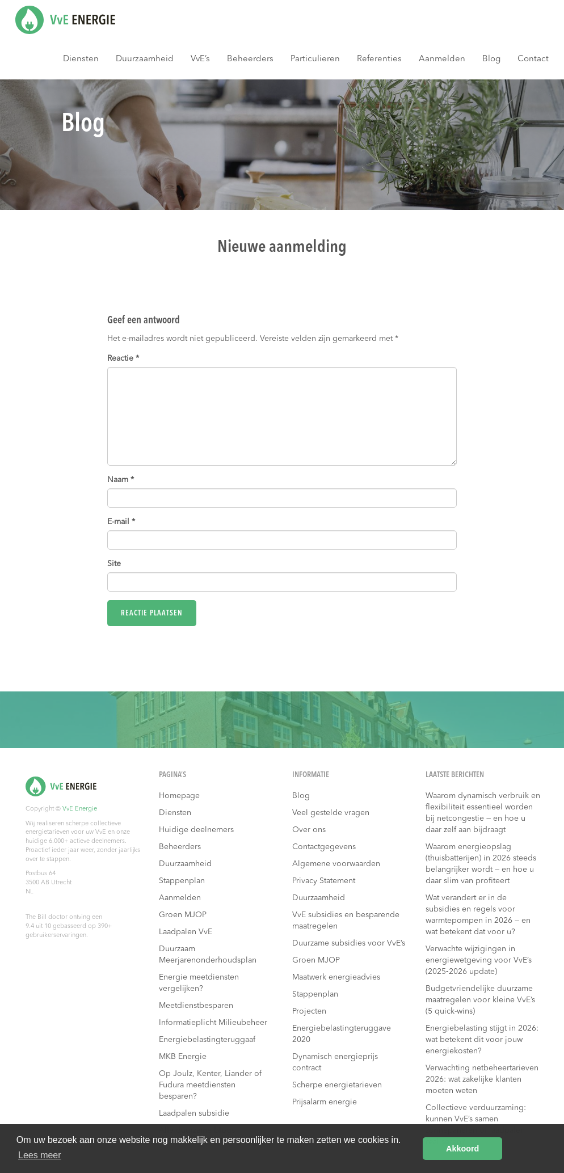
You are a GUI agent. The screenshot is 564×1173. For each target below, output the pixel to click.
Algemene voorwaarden (336, 864)
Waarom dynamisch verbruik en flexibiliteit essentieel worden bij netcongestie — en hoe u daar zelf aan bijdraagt (483, 813)
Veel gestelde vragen (330, 813)
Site (114, 564)
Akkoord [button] (462, 1148)
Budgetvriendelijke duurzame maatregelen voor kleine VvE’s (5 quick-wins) (480, 1000)
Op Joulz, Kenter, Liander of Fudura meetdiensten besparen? (210, 1085)
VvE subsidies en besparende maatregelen (345, 920)
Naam (120, 480)
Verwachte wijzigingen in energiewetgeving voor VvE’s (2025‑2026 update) (479, 960)
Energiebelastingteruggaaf (207, 1040)
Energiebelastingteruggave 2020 (341, 1034)
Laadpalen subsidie (194, 1113)
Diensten (81, 59)
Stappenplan (182, 881)
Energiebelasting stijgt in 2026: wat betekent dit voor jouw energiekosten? (482, 1039)
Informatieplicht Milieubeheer (213, 1023)
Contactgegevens (324, 847)
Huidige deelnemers (196, 830)
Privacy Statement (323, 881)
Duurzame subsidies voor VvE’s (348, 943)
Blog (491, 59)
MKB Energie (183, 1057)
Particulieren (315, 59)
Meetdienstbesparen (196, 1006)
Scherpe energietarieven (337, 1085)
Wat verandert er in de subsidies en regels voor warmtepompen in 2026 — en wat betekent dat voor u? (478, 915)
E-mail (121, 522)
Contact (533, 59)
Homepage (179, 796)
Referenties (379, 59)
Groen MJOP (183, 915)
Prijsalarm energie (324, 1102)
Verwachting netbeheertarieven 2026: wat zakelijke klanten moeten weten (482, 1079)
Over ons (309, 830)
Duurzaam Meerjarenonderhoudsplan (207, 954)
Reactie (123, 358)
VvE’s (200, 59)
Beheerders (250, 59)
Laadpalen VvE (185, 932)
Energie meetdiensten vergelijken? (199, 983)
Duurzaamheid (145, 59)
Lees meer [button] (39, 1155)
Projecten (309, 1011)
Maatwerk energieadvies (336, 977)
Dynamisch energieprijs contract (335, 1062)
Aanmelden (442, 59)
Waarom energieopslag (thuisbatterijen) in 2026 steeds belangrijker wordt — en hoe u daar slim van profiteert (481, 864)
